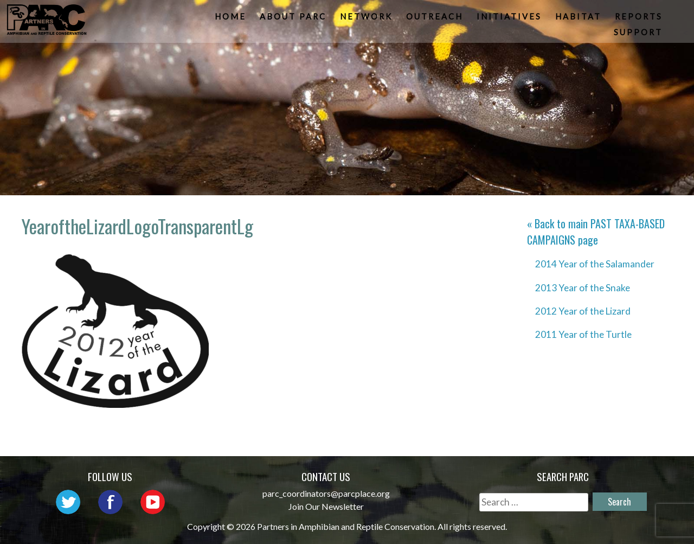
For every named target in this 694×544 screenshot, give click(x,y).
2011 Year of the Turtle (583, 334)
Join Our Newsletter (326, 506)
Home (231, 19)
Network (367, 19)
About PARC (294, 19)
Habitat (579, 19)
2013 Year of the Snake (582, 287)
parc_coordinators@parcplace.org (326, 493)
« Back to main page (596, 231)
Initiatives (510, 19)
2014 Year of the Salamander (594, 264)
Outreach (435, 19)
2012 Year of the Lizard (583, 311)
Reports (640, 19)
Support (639, 35)
